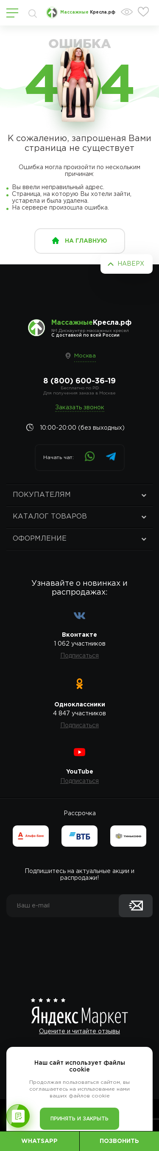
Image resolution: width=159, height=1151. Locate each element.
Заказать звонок (79, 407)
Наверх (130, 263)
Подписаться (79, 655)
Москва (85, 356)
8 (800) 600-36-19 (79, 381)
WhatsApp (39, 1141)
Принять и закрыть (79, 1119)
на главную (86, 241)
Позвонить (119, 1141)
